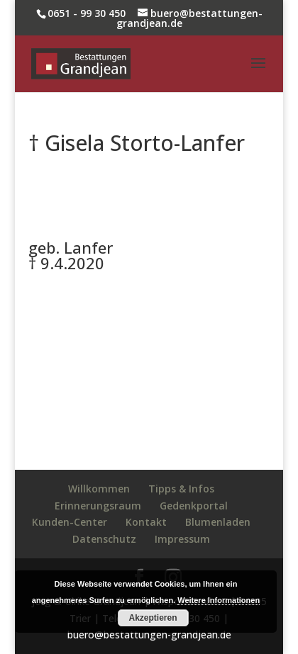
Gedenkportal (194, 505)
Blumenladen (217, 522)
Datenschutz (104, 539)
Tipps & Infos (181, 488)
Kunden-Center (69, 522)
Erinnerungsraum (98, 505)
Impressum (182, 539)
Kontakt (146, 522)
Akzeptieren (152, 618)
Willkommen (99, 488)
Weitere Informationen (218, 600)
